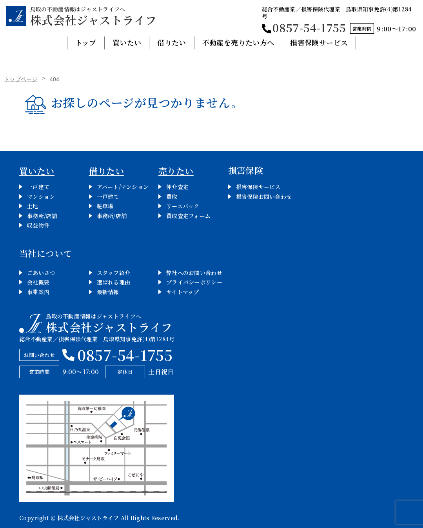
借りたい (171, 42)
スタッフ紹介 (114, 273)
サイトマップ (182, 292)
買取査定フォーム (188, 216)
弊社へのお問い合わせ (194, 273)
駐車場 (105, 206)
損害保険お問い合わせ (264, 196)
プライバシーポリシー (194, 282)
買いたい (127, 42)
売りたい (176, 171)
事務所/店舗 (42, 216)
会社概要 (38, 282)
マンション (41, 196)
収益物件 (38, 225)
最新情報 (108, 292)
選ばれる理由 (114, 282)
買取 (172, 196)
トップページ (21, 79)
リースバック (183, 206)
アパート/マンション (123, 187)
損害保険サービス (319, 42)
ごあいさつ (41, 273)
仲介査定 (177, 187)
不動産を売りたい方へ (238, 42)
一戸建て (38, 187)
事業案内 (38, 292)
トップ (85, 42)
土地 (32, 206)
